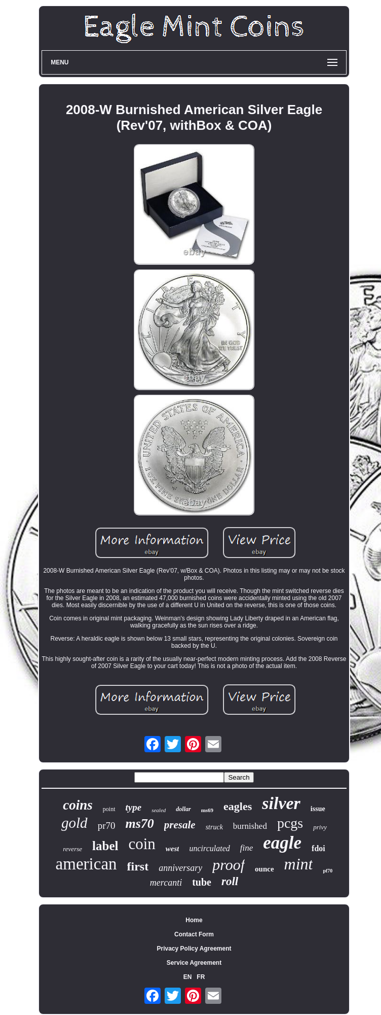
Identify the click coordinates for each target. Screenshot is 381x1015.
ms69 (207, 810)
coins (78, 805)
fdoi (318, 848)
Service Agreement (194, 962)
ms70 (139, 823)
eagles (237, 806)
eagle (282, 843)
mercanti (166, 883)
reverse (72, 849)
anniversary (180, 868)
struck (214, 827)
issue (318, 809)
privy (320, 827)
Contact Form (194, 934)
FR (201, 977)
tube (201, 882)
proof (228, 864)
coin (141, 844)
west (172, 849)
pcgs (290, 823)
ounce (264, 869)
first (138, 866)
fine (246, 848)
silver (281, 803)
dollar (183, 809)
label (105, 846)
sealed (158, 810)
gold (74, 823)
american (86, 864)
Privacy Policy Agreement (194, 948)
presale (180, 825)
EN (187, 977)
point (109, 809)
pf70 (327, 870)
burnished (250, 826)
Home (193, 920)
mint (298, 864)
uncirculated (209, 848)
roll (229, 881)
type (134, 807)
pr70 (107, 825)
